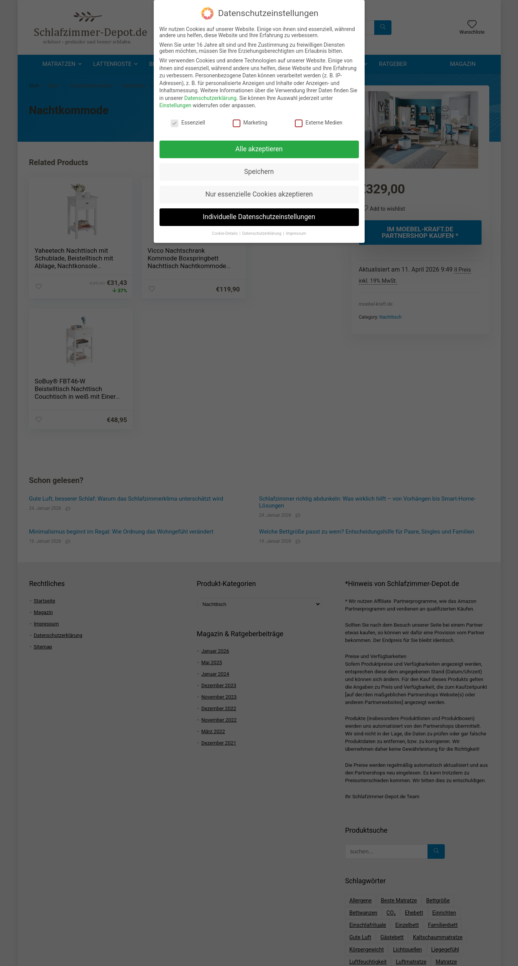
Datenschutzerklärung (210, 94)
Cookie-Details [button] (225, 229)
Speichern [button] (259, 167)
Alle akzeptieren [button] (259, 145)
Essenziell (188, 119)
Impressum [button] (296, 229)
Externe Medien (318, 119)
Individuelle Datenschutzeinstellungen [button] (259, 212)
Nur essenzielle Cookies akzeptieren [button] (258, 190)
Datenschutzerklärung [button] (262, 229)
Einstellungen (176, 101)
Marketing (250, 119)
